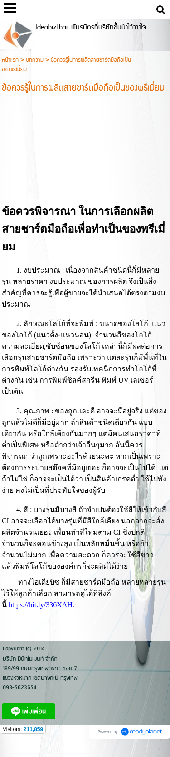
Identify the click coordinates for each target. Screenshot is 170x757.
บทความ (35, 60)
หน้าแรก (10, 60)
